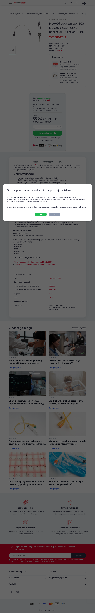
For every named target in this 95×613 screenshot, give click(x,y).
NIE (54, 214)
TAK (40, 214)
